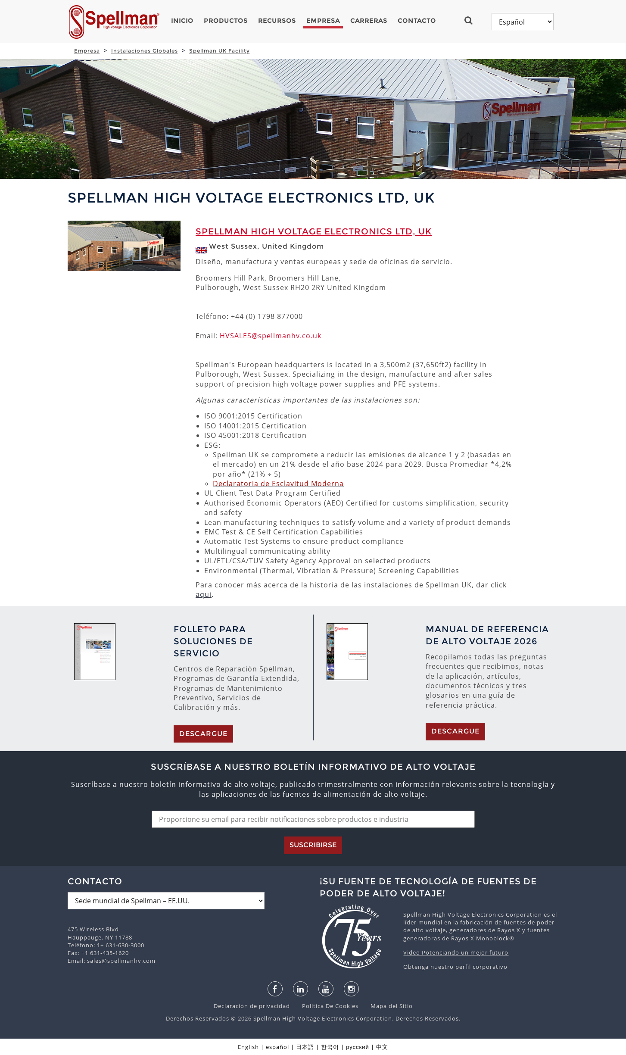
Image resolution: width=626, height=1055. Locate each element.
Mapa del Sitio (386, 1006)
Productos (226, 21)
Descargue (203, 734)
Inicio (182, 21)
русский (357, 1047)
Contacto (417, 21)
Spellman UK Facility (219, 50)
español (277, 1047)
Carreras (368, 21)
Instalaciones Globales (144, 50)
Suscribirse (313, 845)
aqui (204, 594)
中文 (382, 1047)
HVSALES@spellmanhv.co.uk (270, 335)
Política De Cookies (326, 1006)
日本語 (305, 1047)
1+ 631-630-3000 (120, 945)
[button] (472, 20)
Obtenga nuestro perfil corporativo (455, 967)
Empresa (323, 21)
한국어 (330, 1047)
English (248, 1047)
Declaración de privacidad (253, 1006)
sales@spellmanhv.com (121, 960)
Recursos (277, 21)
